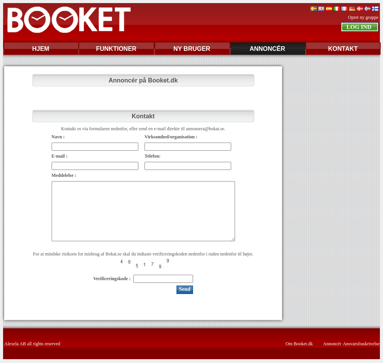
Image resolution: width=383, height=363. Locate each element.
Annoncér (332, 343)
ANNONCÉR (267, 48)
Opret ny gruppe (363, 17)
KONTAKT (343, 48)
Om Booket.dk (299, 343)
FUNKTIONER (116, 48)
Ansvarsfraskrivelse (361, 343)
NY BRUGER (191, 48)
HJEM (40, 48)
